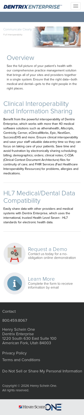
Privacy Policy (14, 353)
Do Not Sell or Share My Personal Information (42, 371)
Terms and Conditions (21, 359)
